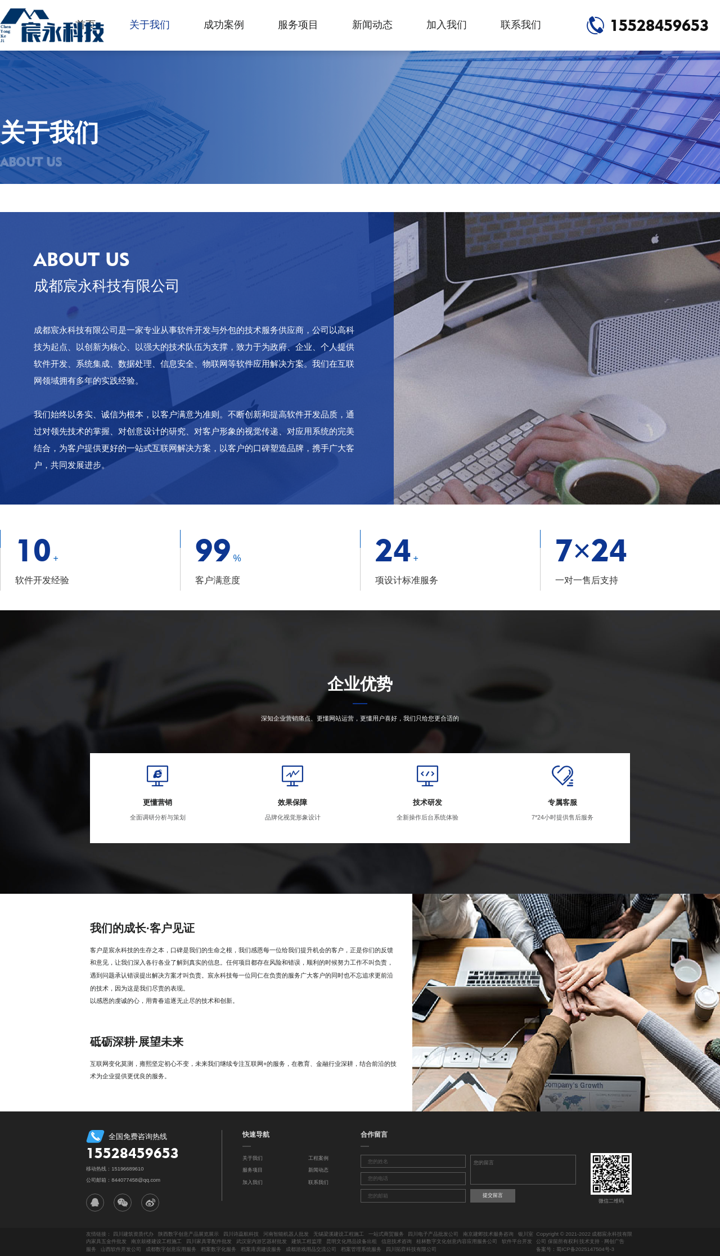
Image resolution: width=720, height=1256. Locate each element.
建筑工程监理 (306, 1241)
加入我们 (446, 24)
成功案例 (224, 24)
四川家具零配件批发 (209, 1241)
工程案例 (318, 1158)
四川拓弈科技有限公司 (411, 1249)
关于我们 (149, 24)
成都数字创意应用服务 (171, 1249)
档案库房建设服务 (261, 1249)
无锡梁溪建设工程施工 (338, 1234)
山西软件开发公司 (121, 1249)
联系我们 (521, 24)
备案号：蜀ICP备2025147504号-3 (575, 1249)
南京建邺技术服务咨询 (488, 1234)
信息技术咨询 (396, 1241)
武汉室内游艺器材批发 (261, 1241)
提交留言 (493, 1195)
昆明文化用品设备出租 (351, 1241)
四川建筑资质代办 (133, 1234)
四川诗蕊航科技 (241, 1234)
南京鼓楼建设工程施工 (156, 1241)
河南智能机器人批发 (286, 1234)
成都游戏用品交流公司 (311, 1249)
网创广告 (614, 1241)
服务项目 (298, 24)
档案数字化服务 (218, 1249)
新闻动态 (372, 24)
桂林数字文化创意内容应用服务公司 (456, 1241)
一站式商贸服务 (386, 1234)
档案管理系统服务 (361, 1249)
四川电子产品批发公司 (433, 1234)
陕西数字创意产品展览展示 (188, 1234)
